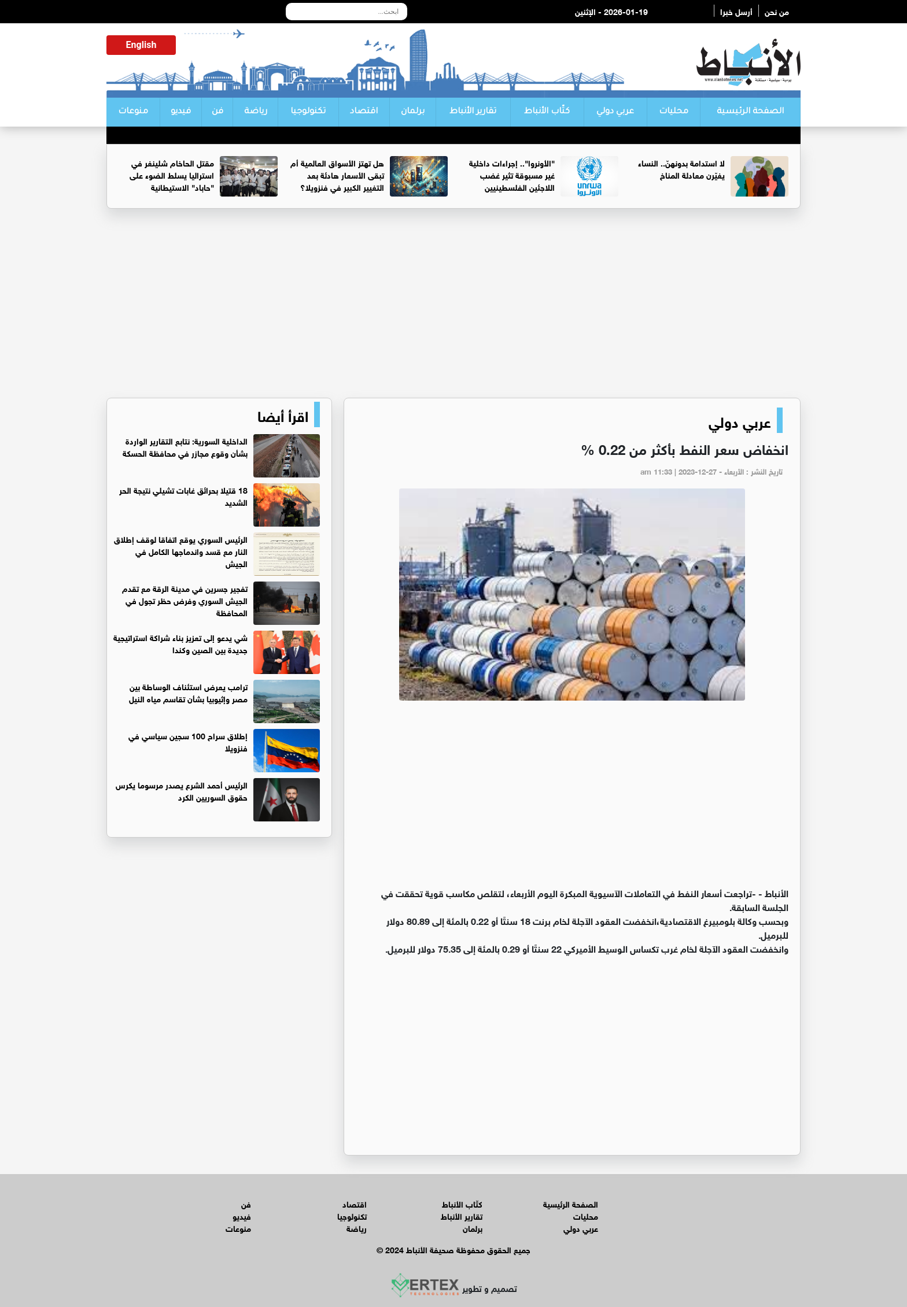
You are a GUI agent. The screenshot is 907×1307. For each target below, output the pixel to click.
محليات (673, 112)
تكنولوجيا (308, 112)
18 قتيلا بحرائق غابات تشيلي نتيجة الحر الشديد (183, 495)
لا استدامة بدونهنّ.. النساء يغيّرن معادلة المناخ (681, 168)
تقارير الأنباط (472, 112)
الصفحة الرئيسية (750, 112)
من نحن (777, 11)
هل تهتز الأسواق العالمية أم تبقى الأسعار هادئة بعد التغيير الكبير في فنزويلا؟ (337, 174)
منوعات (133, 112)
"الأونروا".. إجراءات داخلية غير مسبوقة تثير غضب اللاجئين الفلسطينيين (512, 174)
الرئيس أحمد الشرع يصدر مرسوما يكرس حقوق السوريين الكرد (182, 790)
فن (217, 112)
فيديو (181, 112)
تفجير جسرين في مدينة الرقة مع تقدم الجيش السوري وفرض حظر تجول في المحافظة (185, 599)
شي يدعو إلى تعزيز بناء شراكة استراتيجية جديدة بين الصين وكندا (180, 643)
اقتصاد (364, 112)
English (141, 44)
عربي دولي (615, 112)
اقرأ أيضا (282, 414)
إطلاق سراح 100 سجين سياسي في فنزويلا (188, 741)
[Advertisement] (453, 308)
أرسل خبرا (736, 11)
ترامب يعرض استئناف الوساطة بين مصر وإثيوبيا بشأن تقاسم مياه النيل (188, 692)
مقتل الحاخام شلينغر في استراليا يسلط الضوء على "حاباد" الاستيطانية (172, 174)
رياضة (255, 112)
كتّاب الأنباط (547, 112)
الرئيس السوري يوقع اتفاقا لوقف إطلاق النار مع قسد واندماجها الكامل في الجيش (181, 550)
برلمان (413, 112)
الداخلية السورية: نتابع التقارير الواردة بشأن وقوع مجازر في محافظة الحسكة (185, 446)
